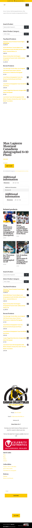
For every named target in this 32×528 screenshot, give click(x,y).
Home (4, 11)
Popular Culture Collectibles (9, 466)
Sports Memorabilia (7, 468)
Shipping (5, 476)
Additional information (10, 187)
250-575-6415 (18, 412)
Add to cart (9, 166)
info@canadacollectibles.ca (17, 416)
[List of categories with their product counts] (13, 34)
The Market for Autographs (9, 470)
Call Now (16, 515)
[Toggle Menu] (27, 5)
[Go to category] (26, 34)
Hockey (8, 11)
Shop (4, 455)
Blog (4, 457)
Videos (4, 459)
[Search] (26, 27)
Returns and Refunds (8, 478)
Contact (5, 460)
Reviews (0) (8, 190)
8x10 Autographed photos (16, 11)
